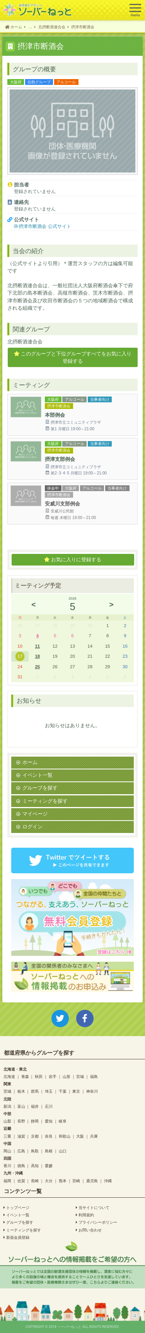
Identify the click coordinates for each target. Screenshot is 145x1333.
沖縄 (108, 1181)
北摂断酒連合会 (25, 341)
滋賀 (21, 1136)
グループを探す (40, 787)
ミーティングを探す (45, 801)
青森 (25, 1076)
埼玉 (49, 1091)
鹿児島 (92, 1181)
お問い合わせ (89, 1230)
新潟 (7, 1106)
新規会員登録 (16, 1237)
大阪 (80, 1136)
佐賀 (21, 1181)
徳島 (21, 1165)
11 (37, 646)
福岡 (7, 1181)
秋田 (39, 1076)
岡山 (7, 1151)
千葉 (63, 1091)
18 (37, 656)
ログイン (32, 826)
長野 (21, 1121)
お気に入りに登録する (72, 559)
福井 (35, 1106)
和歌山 (64, 1136)
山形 (66, 1076)
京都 (35, 1136)
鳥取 (35, 1151)
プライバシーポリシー (96, 1222)
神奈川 (92, 1091)
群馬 (35, 1091)
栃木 (21, 1091)
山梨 (7, 1121)
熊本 (63, 1181)
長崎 (35, 1181)
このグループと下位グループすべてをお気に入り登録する (72, 357)
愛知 (49, 1121)
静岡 (35, 1121)
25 (37, 666)
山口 (63, 1151)
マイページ (35, 813)
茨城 (7, 1091)
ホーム (30, 762)
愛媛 (49, 1165)
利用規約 (85, 1215)
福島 (94, 1076)
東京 (76, 1091)
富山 (21, 1106)
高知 (35, 1165)
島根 (49, 1151)
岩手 (52, 1076)
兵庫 (94, 1136)
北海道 (9, 1076)
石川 (49, 1106)
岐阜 (63, 1121)
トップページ (16, 1207)
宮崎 (76, 1181)
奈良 (49, 1136)
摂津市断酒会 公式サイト (45, 226)
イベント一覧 (37, 775)
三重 (7, 1136)
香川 (7, 1165)
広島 (21, 1151)
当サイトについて (92, 1207)
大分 (49, 1181)
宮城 (80, 1076)
